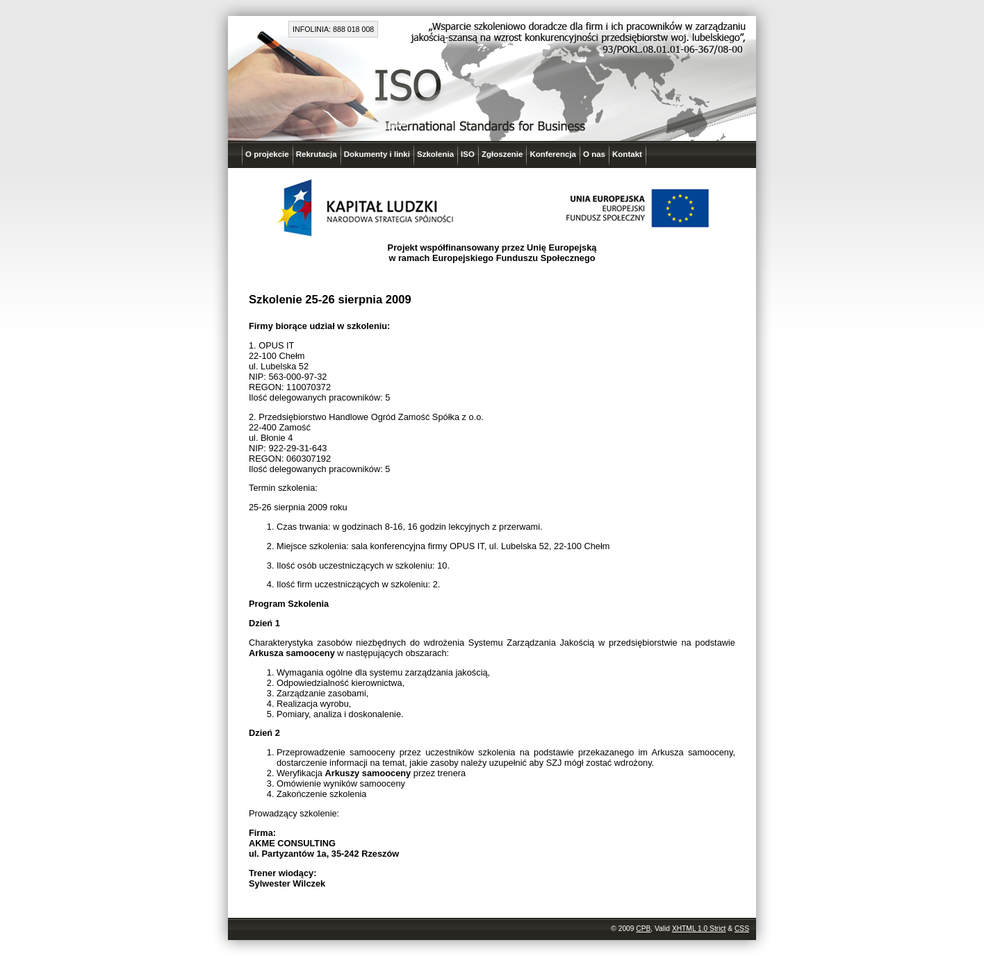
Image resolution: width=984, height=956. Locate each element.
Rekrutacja (316, 154)
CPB (643, 928)
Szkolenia (435, 154)
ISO (468, 154)
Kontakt (627, 154)
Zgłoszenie (502, 154)
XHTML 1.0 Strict (699, 928)
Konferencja (553, 154)
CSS (742, 928)
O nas (594, 154)
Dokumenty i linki (377, 154)
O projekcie (267, 154)
